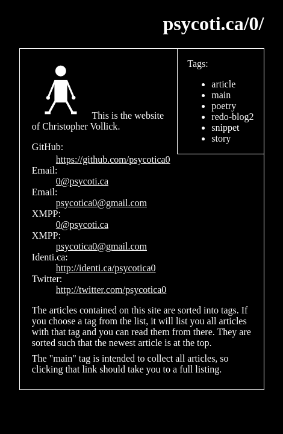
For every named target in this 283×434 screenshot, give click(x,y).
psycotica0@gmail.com (101, 203)
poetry (223, 106)
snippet (225, 127)
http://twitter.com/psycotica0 (111, 290)
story (221, 138)
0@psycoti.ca (82, 181)
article (223, 84)
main (221, 95)
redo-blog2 (232, 117)
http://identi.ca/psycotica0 (106, 268)
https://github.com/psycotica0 (113, 159)
